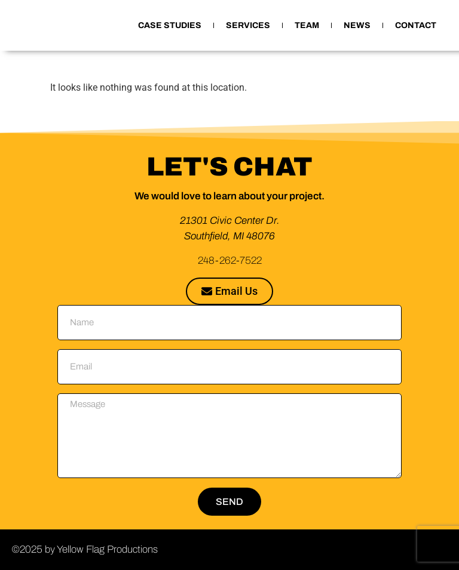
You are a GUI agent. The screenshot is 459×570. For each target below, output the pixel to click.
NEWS (357, 25)
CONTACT (415, 25)
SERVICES (248, 25)
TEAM (307, 25)
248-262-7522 (230, 260)
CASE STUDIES (169, 25)
